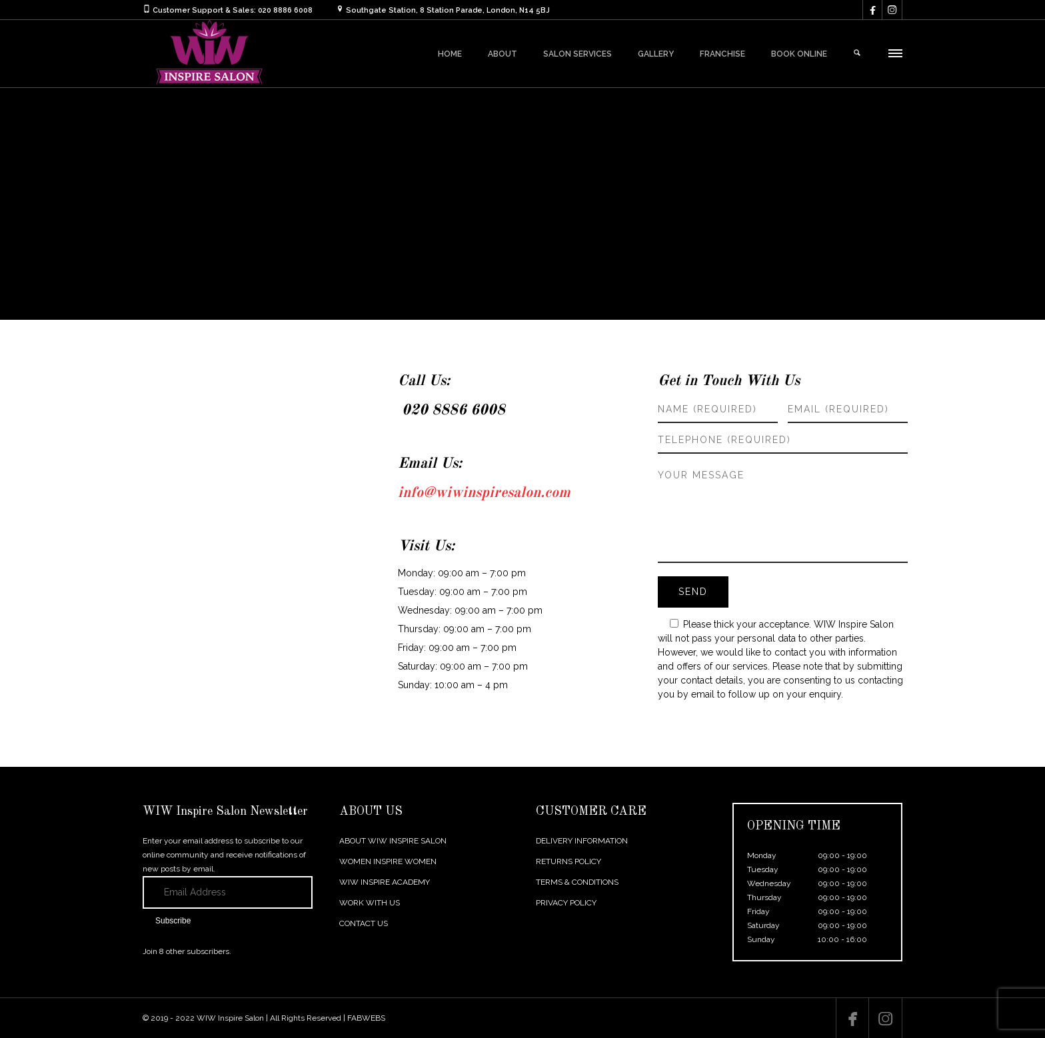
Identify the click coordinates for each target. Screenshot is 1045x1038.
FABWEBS (366, 1018)
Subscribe (173, 920)
